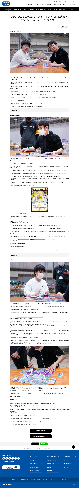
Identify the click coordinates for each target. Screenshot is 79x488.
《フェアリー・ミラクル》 (49, 166)
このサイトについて (15, 479)
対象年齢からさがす (51, 460)
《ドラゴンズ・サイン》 (19, 166)
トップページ (34, 456)
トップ (11, 12)
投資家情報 (49, 470)
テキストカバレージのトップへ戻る (41, 436)
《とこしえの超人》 (39, 390)
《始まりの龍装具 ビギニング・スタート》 (37, 312)
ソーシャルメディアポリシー (54, 479)
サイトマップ (64, 479)
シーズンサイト (33, 463)
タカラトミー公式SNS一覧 (7, 461)
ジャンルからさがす (51, 456)
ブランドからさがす (34, 467)
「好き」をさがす (35, 470)
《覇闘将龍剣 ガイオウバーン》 (20, 318)
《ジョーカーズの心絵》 (57, 216)
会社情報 (49, 467)
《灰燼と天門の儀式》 (15, 403)
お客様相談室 (67, 456)
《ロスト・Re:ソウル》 (56, 170)
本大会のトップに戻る (41, 430)
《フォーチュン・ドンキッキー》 (58, 158)
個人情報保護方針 (24, 479)
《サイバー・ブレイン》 (22, 170)
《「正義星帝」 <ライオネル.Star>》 (21, 216)
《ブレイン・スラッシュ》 (41, 321)
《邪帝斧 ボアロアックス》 (16, 326)
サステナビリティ (70, 460)
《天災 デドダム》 (28, 163)
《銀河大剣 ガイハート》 (16, 182)
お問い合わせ (62, 9)
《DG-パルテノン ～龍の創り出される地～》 (26, 158)
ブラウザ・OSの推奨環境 (35, 479)
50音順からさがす (51, 463)
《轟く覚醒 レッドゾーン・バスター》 (39, 236)
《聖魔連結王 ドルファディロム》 (18, 178)
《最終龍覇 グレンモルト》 (37, 178)
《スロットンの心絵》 (27, 213)
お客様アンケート (70, 463)
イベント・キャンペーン (71, 467)
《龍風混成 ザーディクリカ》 (33, 166)
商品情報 (32, 460)
